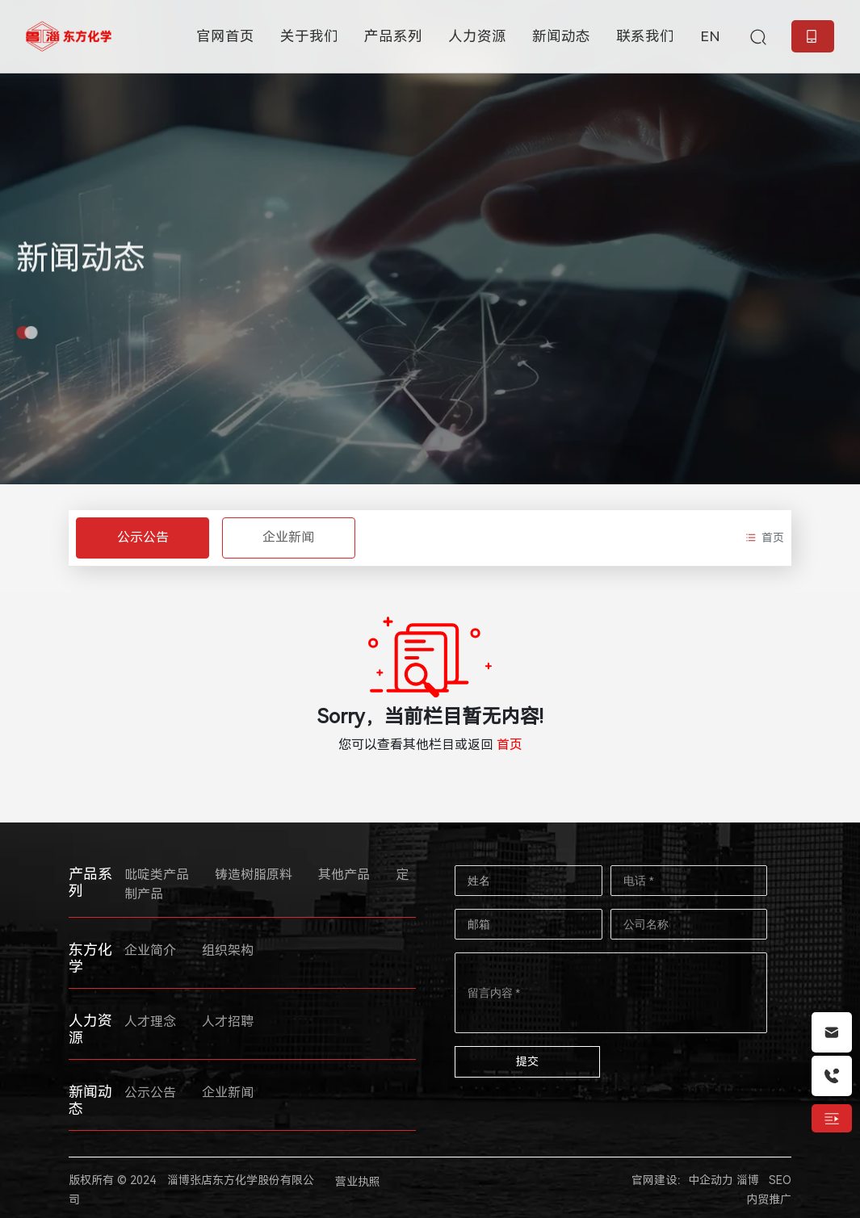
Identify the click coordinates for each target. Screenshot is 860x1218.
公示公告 (143, 537)
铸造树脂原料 (253, 874)
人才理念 (150, 1021)
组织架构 (228, 950)
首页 (509, 744)
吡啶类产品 (156, 874)
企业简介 (150, 950)
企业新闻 (288, 537)
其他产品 (344, 874)
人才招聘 (228, 1021)
